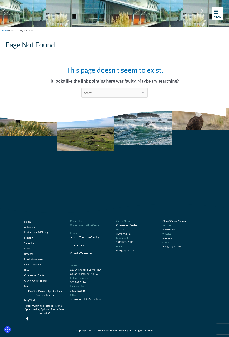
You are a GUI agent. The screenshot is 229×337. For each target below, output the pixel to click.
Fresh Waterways (33, 259)
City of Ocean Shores (35, 280)
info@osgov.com (125, 250)
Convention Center (34, 275)
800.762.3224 (78, 282)
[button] (4, 11)
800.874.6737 (124, 233)
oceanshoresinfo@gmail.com (86, 299)
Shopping (29, 243)
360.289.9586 (78, 290)
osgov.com (168, 237)
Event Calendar (32, 264)
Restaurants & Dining (36, 232)
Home (5, 30)
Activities (29, 226)
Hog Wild (29, 300)
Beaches (28, 253)
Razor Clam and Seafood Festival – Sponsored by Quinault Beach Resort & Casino (45, 309)
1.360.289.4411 (125, 241)
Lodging (28, 237)
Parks (27, 248)
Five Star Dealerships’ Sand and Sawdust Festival (45, 293)
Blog (26, 269)
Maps (27, 285)
